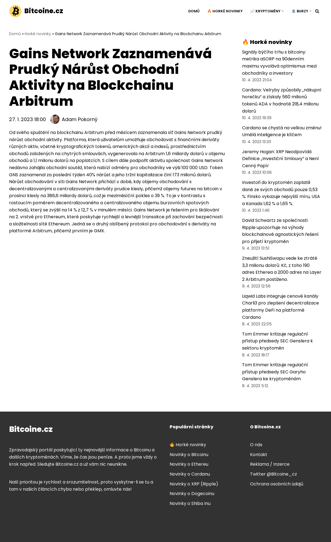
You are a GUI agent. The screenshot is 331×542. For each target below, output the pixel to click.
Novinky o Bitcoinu (189, 454)
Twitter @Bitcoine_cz (273, 474)
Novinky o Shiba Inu (190, 503)
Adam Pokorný (79, 119)
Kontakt (258, 454)
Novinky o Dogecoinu (192, 493)
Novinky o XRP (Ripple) (194, 484)
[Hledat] (317, 11)
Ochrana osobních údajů (276, 484)
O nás (256, 445)
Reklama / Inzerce (270, 464)
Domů (194, 11)
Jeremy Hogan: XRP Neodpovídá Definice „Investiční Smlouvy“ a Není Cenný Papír (280, 159)
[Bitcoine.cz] (36, 11)
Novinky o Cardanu (190, 474)
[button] (283, 11)
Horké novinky (38, 34)
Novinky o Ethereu (189, 464)
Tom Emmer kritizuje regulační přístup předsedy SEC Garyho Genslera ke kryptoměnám (275, 372)
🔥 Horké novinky (225, 11)
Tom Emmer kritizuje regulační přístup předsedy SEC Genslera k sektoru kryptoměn (277, 341)
